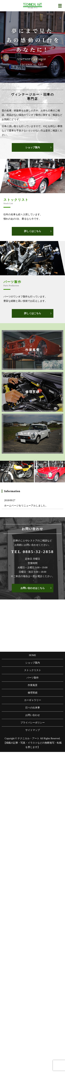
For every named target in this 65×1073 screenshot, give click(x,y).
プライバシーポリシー (32, 722)
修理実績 (32, 692)
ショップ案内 (32, 147)
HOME (32, 655)
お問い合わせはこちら (32, 588)
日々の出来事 (32, 707)
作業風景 (32, 685)
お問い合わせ (32, 715)
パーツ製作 (33, 677)
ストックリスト (32, 670)
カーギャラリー (32, 700)
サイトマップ (32, 730)
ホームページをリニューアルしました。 (26, 505)
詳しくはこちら (32, 231)
